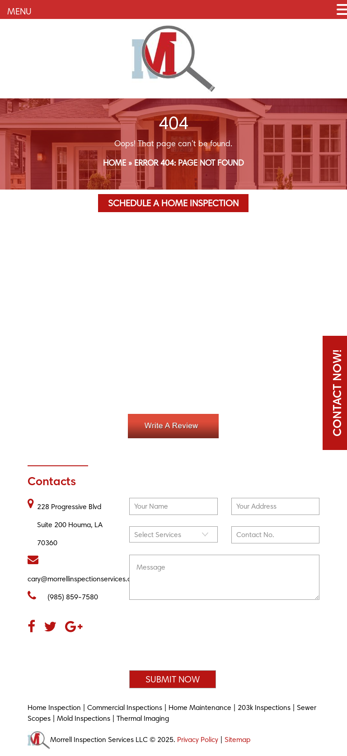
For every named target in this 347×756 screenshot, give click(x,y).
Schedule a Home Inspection (173, 203)
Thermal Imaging (143, 718)
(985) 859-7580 (63, 596)
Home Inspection (54, 707)
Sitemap (237, 739)
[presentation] (198, 639)
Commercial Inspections (124, 707)
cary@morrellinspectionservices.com (84, 569)
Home (114, 163)
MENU (19, 11)
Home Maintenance (200, 707)
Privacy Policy (197, 739)
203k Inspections (264, 707)
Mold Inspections (83, 718)
